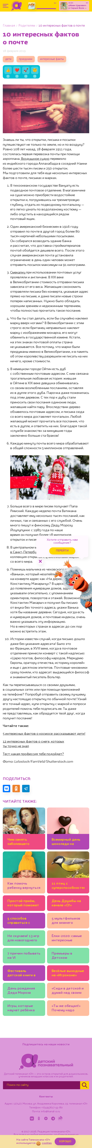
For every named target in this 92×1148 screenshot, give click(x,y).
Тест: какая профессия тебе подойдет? (33, 754)
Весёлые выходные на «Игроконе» (68, 973)
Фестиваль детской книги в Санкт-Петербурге (23, 974)
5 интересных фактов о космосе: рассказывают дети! (44, 733)
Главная (9, 25)
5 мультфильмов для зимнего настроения (66, 921)
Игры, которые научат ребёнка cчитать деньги (21, 1009)
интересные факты (52, 59)
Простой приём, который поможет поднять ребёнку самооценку (23, 904)
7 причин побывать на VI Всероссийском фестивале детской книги (24, 956)
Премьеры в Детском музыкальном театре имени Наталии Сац (64, 956)
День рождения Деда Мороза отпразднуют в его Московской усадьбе (24, 991)
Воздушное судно (34, 158)
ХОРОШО (65, 1141)
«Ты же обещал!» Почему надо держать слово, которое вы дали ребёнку (66, 1009)
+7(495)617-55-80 (52, 1108)
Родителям (26, 25)
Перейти (62, 551)
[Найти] (84, 1085)
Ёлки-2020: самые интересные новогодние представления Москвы (67, 939)
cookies (47, 1143)
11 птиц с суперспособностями (68, 885)
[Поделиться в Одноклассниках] (16, 788)
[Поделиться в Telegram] (26, 788)
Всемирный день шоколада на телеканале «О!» (66, 842)
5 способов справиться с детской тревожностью (20, 921)
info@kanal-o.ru (50, 1111)
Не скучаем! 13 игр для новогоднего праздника (23, 939)
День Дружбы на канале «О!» (66, 903)
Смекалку (18, 272)
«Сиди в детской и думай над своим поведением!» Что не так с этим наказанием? (68, 991)
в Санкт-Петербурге (26, 552)
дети (8, 59)
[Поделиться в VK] (6, 788)
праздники (25, 59)
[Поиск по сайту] (41, 1085)
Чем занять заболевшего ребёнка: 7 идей (21, 842)
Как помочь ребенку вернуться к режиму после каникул (24, 886)
